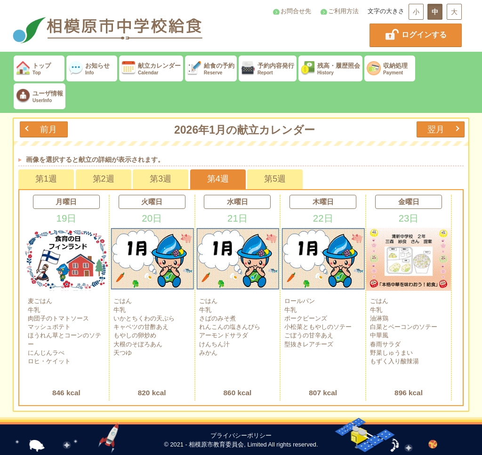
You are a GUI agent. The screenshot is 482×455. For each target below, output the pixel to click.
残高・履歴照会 (330, 69)
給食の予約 (210, 69)
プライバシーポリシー (241, 435)
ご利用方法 (343, 11)
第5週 (275, 179)
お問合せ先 (296, 11)
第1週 (46, 179)
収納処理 (390, 69)
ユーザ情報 (39, 96)
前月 (48, 129)
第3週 (160, 179)
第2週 (103, 179)
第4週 (218, 179)
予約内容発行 (267, 69)
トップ (39, 69)
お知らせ (92, 69)
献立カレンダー (151, 69)
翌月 (435, 129)
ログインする (416, 34)
